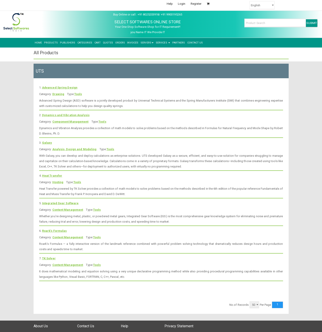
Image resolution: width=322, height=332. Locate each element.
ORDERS (120, 42)
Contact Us (85, 326)
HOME (38, 42)
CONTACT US (195, 42)
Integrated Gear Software (60, 203)
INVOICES (132, 42)
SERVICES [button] (163, 42)
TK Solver (49, 258)
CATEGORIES (84, 42)
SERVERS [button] (147, 42)
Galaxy (47, 142)
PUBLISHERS (67, 42)
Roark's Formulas (54, 230)
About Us (41, 326)
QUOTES (108, 42)
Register (196, 3)
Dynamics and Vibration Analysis (66, 115)
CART (97, 42)
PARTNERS (178, 42)
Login (182, 3)
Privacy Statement (179, 326)
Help (170, 3)
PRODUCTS (51, 42)
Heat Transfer (52, 175)
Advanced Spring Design (59, 87)
